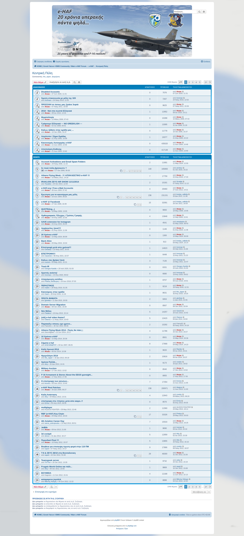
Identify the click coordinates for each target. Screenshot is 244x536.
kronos (47, 383)
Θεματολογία (47, 117)
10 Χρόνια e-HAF (49, 336)
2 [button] (189, 82)
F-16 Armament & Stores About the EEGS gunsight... (66, 375)
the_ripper (47, 77)
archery (179, 168)
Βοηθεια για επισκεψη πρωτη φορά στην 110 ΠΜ (65, 446)
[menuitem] (61, 61)
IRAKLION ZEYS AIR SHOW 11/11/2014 (60, 182)
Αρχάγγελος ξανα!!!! (51, 228)
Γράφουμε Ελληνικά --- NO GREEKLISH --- (61, 123)
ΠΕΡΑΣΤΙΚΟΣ (47, 285)
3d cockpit (46, 434)
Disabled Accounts (50, 92)
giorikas (48, 300)
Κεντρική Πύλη (42, 73)
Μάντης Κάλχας (51, 481)
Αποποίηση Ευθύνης (51, 149)
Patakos (48, 313)
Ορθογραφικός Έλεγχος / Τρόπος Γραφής (61, 215)
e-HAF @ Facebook (50, 202)
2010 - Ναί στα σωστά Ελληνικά (56, 111)
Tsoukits (48, 184)
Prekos (179, 413)
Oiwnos (48, 319)
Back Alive (46, 241)
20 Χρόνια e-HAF (49, 234)
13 (130, 197)
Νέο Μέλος (46, 311)
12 (127, 197)
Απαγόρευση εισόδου (51, 279)
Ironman (48, 100)
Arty (46, 364)
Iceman (179, 427)
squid (47, 449)
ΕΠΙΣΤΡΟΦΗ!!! (48, 254)
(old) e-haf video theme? (53, 317)
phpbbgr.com (131, 526)
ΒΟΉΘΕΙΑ (46, 473)
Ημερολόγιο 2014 (49, 355)
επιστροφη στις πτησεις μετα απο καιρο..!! (62, 401)
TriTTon (48, 462)
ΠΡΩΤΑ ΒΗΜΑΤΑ (49, 298)
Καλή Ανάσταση (49, 394)
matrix (47, 288)
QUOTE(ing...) (48, 209)
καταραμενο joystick (51, 479)
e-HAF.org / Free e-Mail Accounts (57, 188)
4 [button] (196, 82)
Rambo (179, 349)
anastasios (180, 222)
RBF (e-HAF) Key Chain (52, 414)
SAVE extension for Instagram (55, 222)
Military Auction (48, 368)
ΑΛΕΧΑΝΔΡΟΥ (50, 345)
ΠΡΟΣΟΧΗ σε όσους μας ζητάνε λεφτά (59, 104)
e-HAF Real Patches (51, 387)
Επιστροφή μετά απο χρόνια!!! (56, 247)
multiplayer (46, 407)
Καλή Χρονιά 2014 (50, 349)
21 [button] (206, 82)
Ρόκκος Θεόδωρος (52, 281)
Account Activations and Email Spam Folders (63, 162)
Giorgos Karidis (50, 268)
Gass (47, 294)
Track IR (45, 266)
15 (137, 197)
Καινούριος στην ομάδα (52, 292)
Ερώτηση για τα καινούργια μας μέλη (59, 194)
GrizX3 (179, 311)
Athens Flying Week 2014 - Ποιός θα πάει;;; (62, 330)
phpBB (116, 520)
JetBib (44, 427)
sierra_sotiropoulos (52, 423)
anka (178, 460)
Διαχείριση (56, 77)
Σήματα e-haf (47, 343)
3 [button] (192, 82)
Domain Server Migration (53, 305)
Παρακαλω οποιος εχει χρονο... (56, 324)
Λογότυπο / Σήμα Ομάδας (53, 136)
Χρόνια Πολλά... (49, 362)
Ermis (47, 403)
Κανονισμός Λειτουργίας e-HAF (56, 143)
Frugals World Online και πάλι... (56, 466)
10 (140, 171)
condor (179, 362)
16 (140, 197)
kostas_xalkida (182, 194)
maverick (48, 256)
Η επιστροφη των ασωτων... (55, 381)
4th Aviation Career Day (52, 421)
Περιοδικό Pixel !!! (50, 440)
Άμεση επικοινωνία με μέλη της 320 (58, 98)
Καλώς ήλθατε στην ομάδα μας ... (57, 130)
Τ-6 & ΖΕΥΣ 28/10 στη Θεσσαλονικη (58, 453)
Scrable (179, 181)
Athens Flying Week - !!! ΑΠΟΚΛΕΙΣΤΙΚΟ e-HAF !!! (65, 175)
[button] (180, 82)
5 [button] (199, 82)
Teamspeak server (50, 460)
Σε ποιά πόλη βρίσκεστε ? (54, 168)
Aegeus (179, 387)
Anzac (47, 94)
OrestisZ (48, 249)
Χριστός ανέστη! (49, 273)
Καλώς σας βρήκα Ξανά (52, 260)
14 (133, 197)
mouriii (47, 262)
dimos (47, 436)
